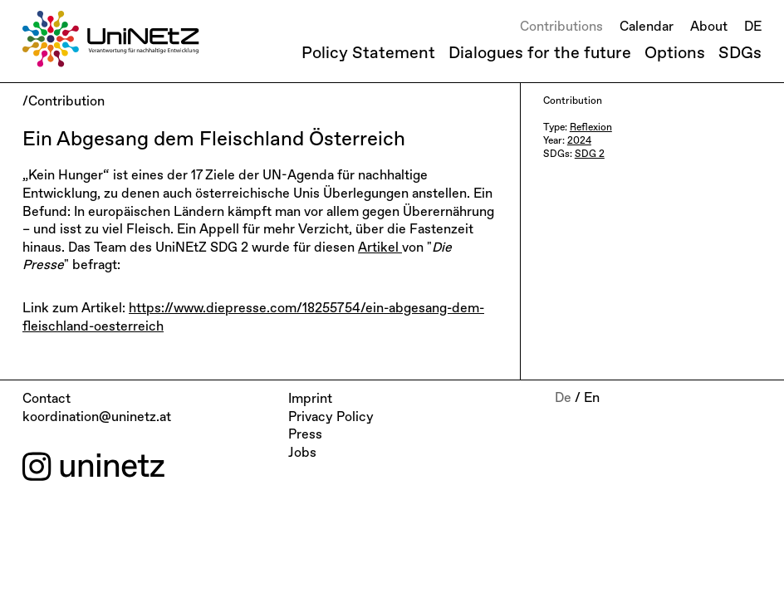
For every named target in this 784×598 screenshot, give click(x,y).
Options (674, 53)
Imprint (310, 399)
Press (305, 435)
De (563, 398)
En (592, 398)
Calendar (647, 27)
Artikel (380, 248)
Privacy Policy (331, 417)
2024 (579, 141)
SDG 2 (590, 154)
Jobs (302, 453)
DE (753, 27)
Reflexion (591, 128)
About (709, 27)
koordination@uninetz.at (96, 417)
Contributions (561, 27)
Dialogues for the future (539, 53)
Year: (555, 141)
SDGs (740, 53)
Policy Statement (368, 53)
